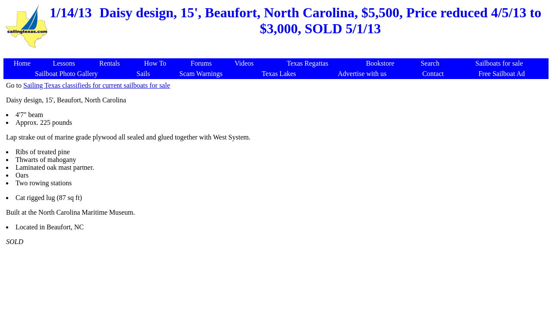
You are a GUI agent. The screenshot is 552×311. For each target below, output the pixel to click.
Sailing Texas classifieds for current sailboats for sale (96, 85)
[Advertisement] (278, 54)
